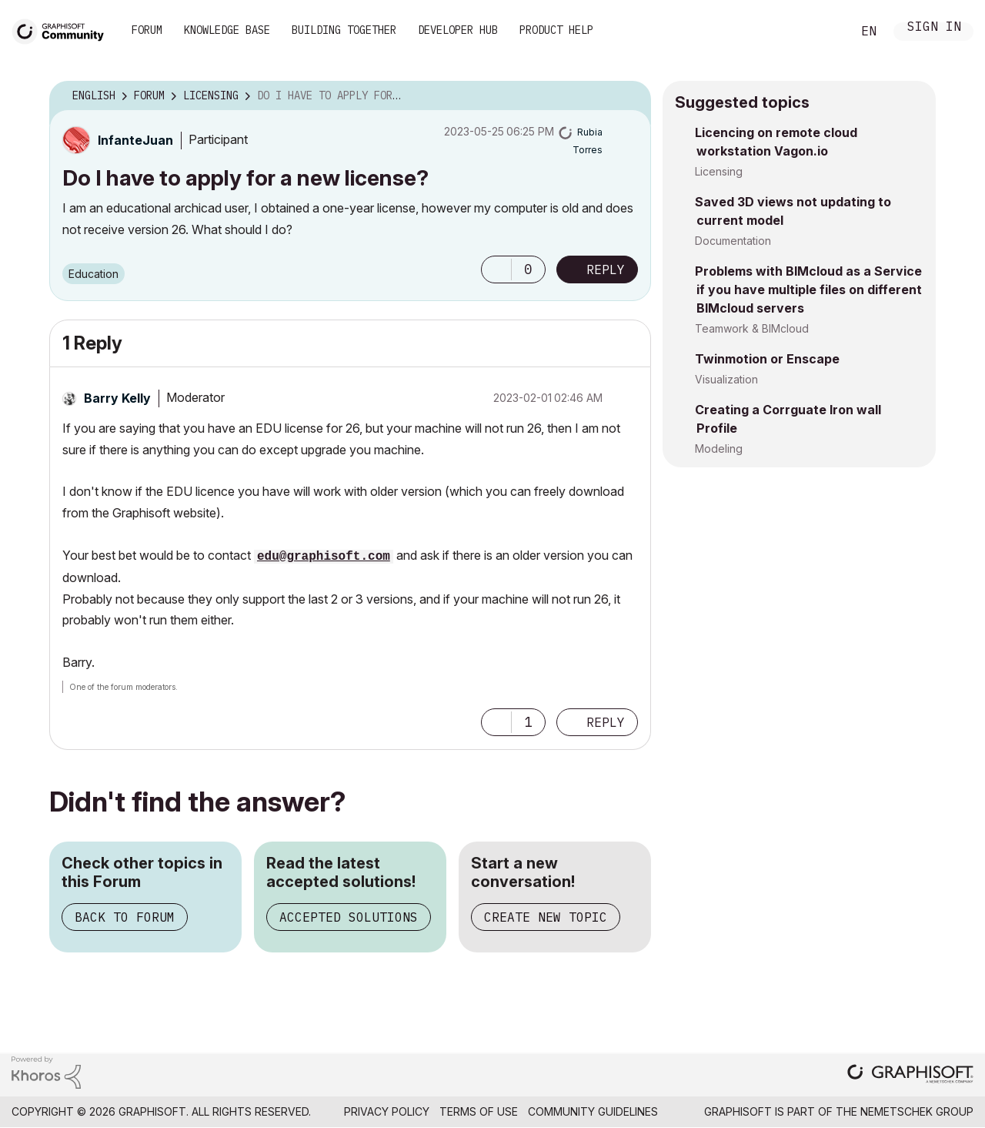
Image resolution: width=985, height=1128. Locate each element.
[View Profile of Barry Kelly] (117, 398)
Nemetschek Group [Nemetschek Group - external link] (916, 1111)
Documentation (733, 240)
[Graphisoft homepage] (910, 1075)
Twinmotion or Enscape (767, 359)
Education (93, 273)
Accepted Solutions (348, 917)
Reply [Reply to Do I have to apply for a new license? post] (605, 269)
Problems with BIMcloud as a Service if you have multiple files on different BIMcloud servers (808, 289)
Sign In (934, 28)
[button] (496, 269)
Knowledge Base (227, 30)
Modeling (719, 448)
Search (822, 31)
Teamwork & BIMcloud (752, 328)
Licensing (719, 171)
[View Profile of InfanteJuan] (135, 140)
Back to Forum (125, 917)
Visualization (726, 379)
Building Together (344, 30)
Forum (147, 30)
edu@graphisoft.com (323, 557)
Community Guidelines (593, 1111)
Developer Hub (458, 30)
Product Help (556, 30)
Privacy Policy (386, 1111)
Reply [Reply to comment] (605, 722)
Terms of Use (478, 1111)
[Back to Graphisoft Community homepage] (63, 29)
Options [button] (629, 96)
